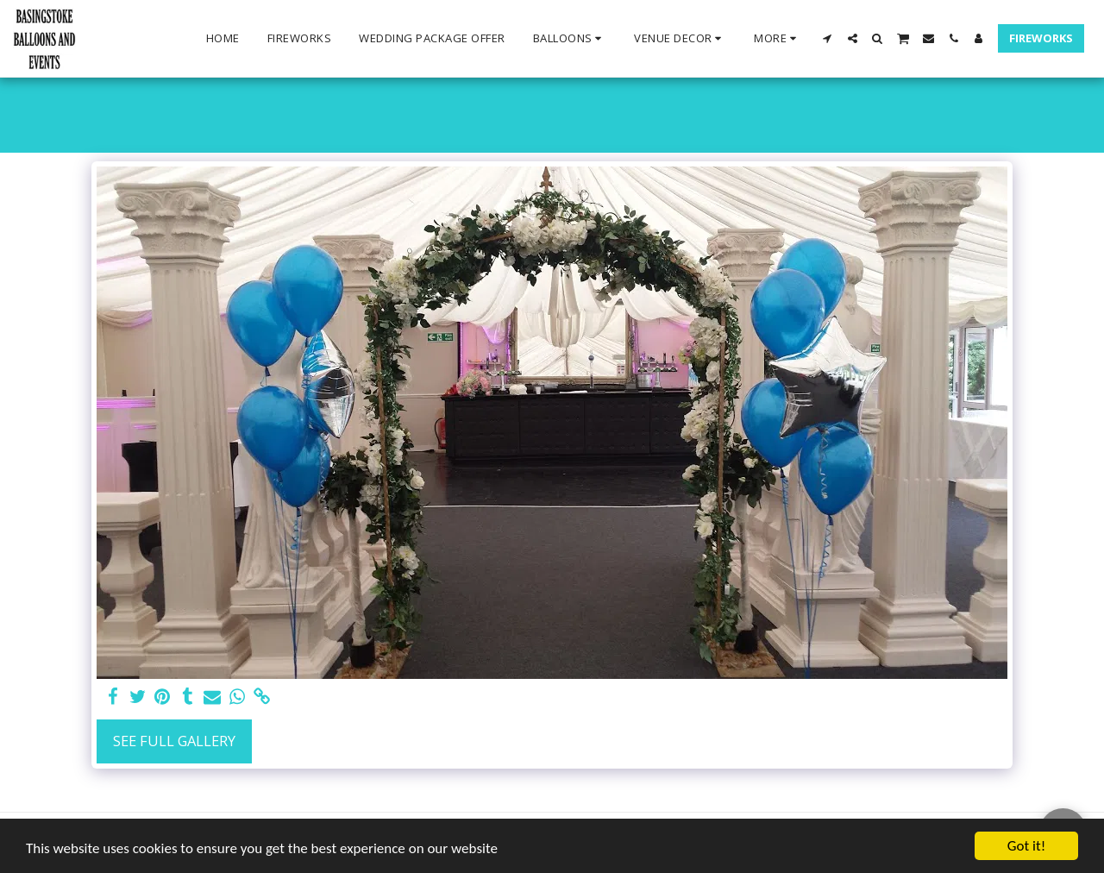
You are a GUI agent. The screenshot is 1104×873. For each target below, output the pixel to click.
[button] (570, 39)
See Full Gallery (174, 741)
